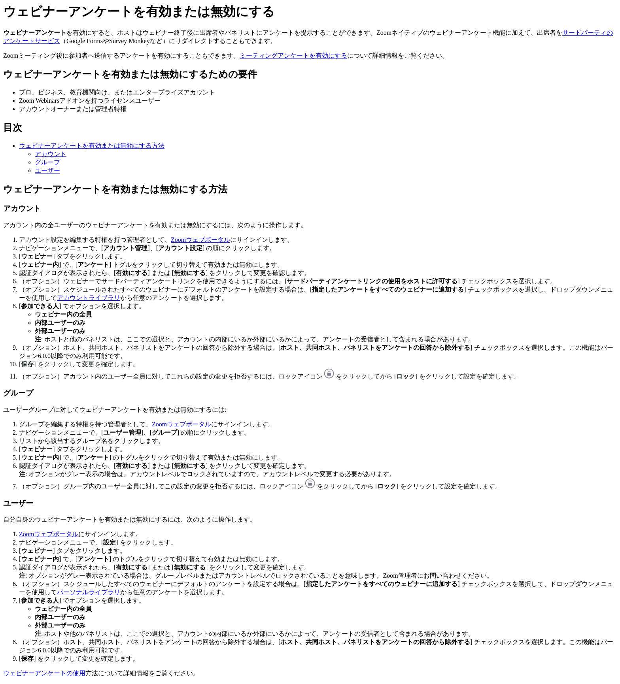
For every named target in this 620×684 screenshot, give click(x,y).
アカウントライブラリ (88, 297)
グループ (47, 162)
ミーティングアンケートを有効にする (293, 55)
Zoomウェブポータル (200, 239)
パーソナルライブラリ (88, 592)
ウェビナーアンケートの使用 (44, 673)
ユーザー (47, 170)
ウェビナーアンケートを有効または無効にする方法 (91, 145)
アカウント (50, 154)
